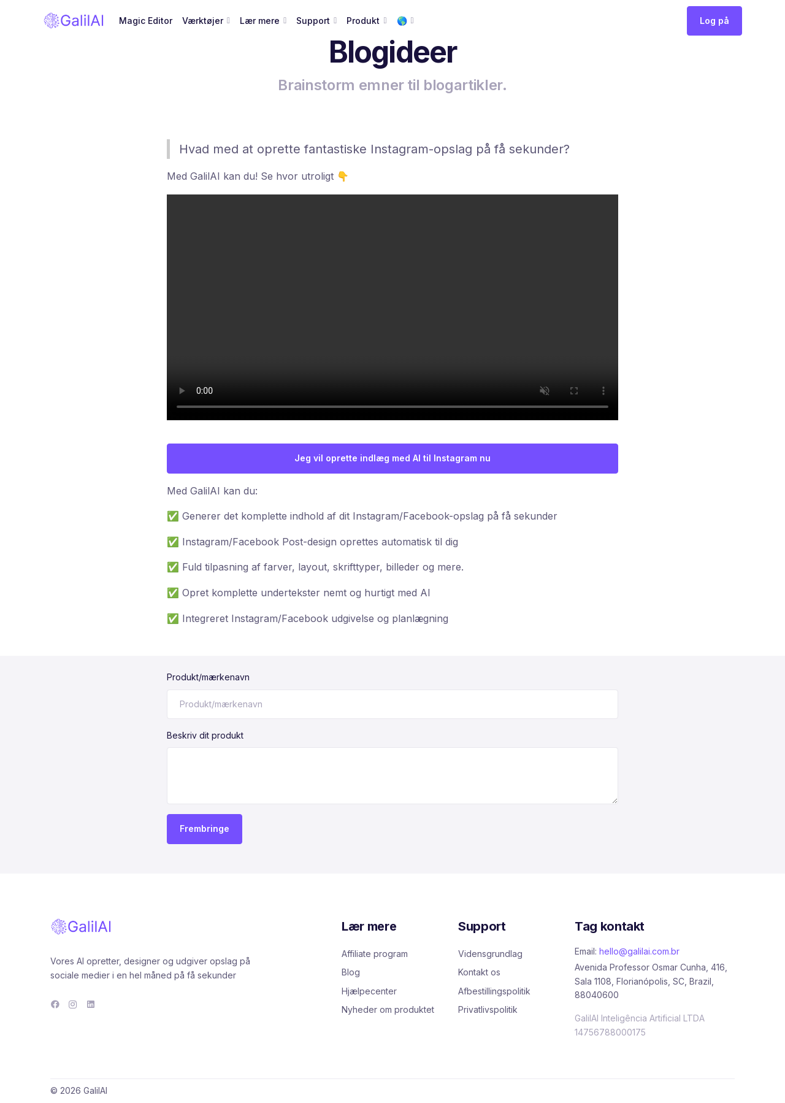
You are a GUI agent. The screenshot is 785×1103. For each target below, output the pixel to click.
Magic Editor (145, 20)
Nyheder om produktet (388, 1009)
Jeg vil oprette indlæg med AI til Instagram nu (392, 458)
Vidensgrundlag (490, 953)
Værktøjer (202, 20)
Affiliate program (375, 953)
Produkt (363, 20)
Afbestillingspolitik (494, 991)
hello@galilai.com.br (639, 951)
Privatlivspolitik (488, 1009)
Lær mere (260, 20)
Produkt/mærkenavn (208, 677)
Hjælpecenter (369, 991)
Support (313, 20)
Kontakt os (479, 972)
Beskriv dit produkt (205, 735)
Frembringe (204, 828)
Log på (714, 20)
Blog (351, 972)
